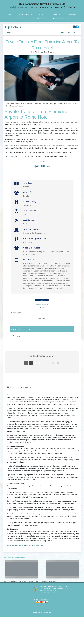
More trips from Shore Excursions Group (25, 545)
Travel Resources (39, 19)
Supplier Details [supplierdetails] (67, 32)
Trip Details (12, 27)
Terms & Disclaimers (42, 304)
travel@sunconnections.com (23, 7)
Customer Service (59, 19)
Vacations (72, 14)
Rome (18, 336)
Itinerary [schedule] (9, 32)
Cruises (42, 14)
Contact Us (41, 300)
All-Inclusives (21, 19)
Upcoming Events (25, 14)
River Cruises (57, 14)
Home (9, 14)
